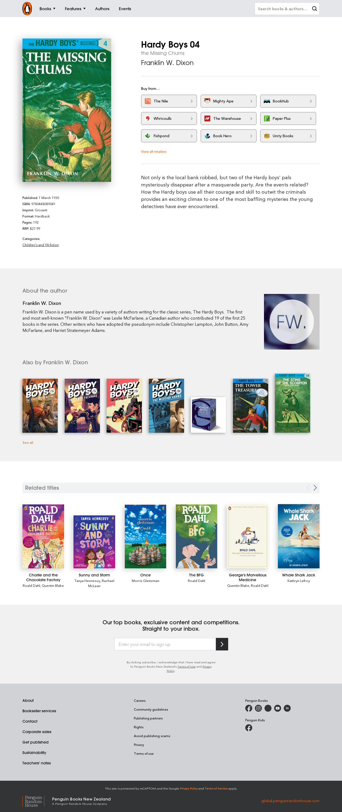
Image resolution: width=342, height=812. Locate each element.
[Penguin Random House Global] (37, 801)
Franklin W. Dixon (167, 63)
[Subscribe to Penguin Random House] (222, 644)
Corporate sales (36, 731)
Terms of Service (216, 788)
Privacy (139, 744)
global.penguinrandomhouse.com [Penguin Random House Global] (290, 800)
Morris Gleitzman (145, 580)
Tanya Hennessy (87, 580)
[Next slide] (315, 488)
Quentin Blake (53, 585)
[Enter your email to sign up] (165, 644)
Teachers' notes (36, 763)
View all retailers (153, 151)
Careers (140, 700)
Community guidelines (151, 709)
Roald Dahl (31, 585)
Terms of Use (186, 666)
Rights (138, 727)
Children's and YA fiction (40, 244)
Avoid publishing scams (152, 735)
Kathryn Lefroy (298, 580)
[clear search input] (314, 9)
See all (27, 442)
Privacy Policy (189, 788)
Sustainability (34, 752)
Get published (35, 742)
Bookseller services (39, 710)
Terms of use (144, 753)
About (28, 700)
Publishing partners (148, 718)
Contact (29, 721)
